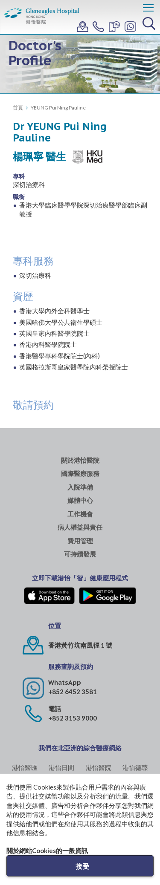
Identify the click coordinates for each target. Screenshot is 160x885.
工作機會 (80, 514)
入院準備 (80, 487)
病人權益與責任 (80, 527)
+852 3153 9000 (72, 718)
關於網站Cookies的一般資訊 (47, 850)
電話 (54, 709)
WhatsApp (64, 682)
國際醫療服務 (80, 474)
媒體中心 (80, 500)
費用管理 (80, 541)
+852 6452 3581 (72, 691)
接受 (82, 866)
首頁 (18, 107)
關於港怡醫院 (80, 460)
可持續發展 (80, 554)
